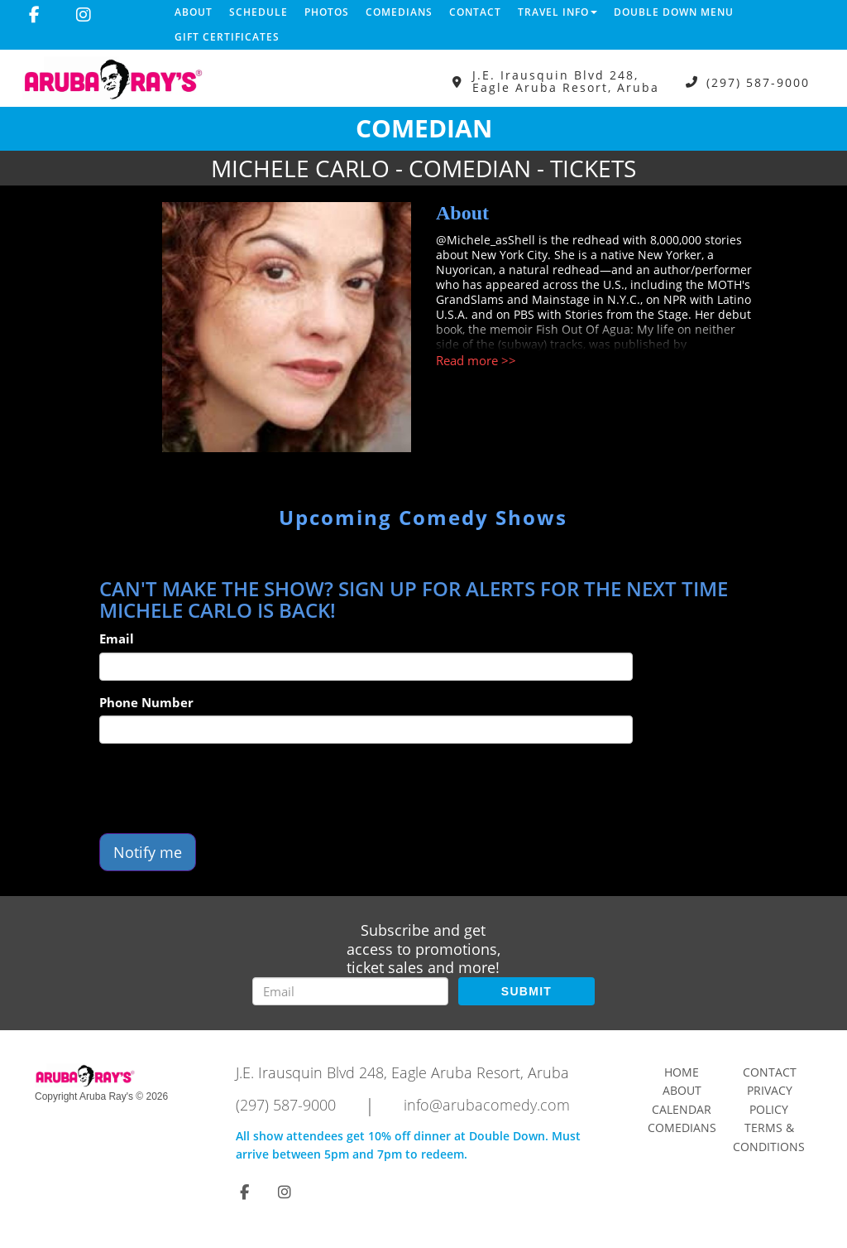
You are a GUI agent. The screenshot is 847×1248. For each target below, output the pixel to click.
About (194, 12)
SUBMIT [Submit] (526, 991)
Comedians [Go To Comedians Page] (682, 1127)
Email (116, 638)
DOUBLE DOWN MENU (674, 12)
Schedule (258, 12)
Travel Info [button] (557, 12)
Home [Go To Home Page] (681, 1072)
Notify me (147, 852)
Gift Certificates (227, 37)
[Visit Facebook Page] (34, 15)
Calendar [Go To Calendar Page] (681, 1109)
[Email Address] (350, 991)
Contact (475, 12)
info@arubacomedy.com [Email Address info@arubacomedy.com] (487, 1105)
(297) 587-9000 (758, 81)
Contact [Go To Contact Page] (770, 1072)
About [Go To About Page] (682, 1090)
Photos (326, 12)
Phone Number (146, 702)
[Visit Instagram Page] (83, 15)
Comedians (399, 12)
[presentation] (225, 788)
